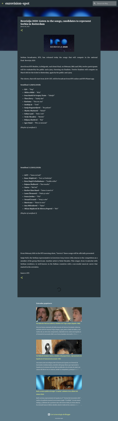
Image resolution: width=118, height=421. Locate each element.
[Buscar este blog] (106, 3)
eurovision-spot (17, 3)
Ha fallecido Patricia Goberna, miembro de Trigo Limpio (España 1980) (58, 323)
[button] (22, 30)
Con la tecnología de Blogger (59, 414)
